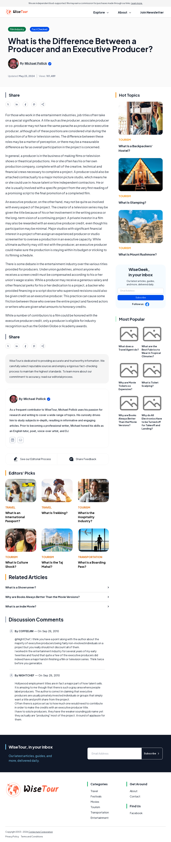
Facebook (136, 813)
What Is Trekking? (55, 513)
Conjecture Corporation (40, 832)
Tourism (84, 507)
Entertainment (100, 817)
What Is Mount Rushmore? (138, 254)
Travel (10, 507)
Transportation (90, 557)
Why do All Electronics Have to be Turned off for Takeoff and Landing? (152, 422)
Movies (95, 801)
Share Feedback (82, 459)
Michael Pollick (36, 63)
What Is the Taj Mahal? (52, 564)
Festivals (96, 796)
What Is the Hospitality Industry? (86, 517)
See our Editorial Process (32, 459)
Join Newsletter (152, 12)
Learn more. (137, 3)
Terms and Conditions (32, 836)
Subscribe (141, 297)
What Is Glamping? (132, 202)
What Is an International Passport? (15, 517)
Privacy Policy (12, 836)
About (133, 791)
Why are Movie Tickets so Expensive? (127, 386)
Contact (135, 796)
